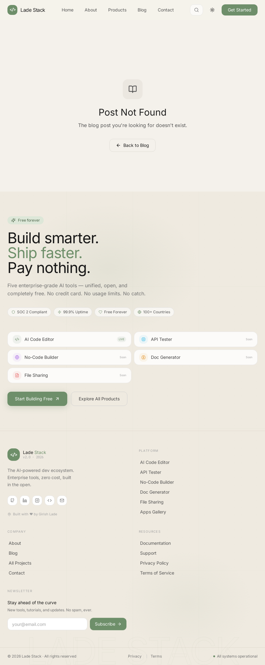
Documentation (155, 545)
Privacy (135, 656)
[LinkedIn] (25, 501)
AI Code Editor (155, 463)
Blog (142, 9)
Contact (166, 9)
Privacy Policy (154, 565)
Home (67, 9)
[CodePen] (50, 501)
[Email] (62, 501)
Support (148, 555)
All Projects (20, 564)
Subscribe (108, 627)
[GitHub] (12, 501)
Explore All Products (99, 399)
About (91, 9)
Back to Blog (132, 145)
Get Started (239, 9)
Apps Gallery (153, 513)
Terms (156, 656)
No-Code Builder (157, 483)
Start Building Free (37, 399)
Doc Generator (155, 493)
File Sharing (152, 503)
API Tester (150, 473)
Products (117, 9)
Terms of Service (157, 575)
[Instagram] (37, 501)
